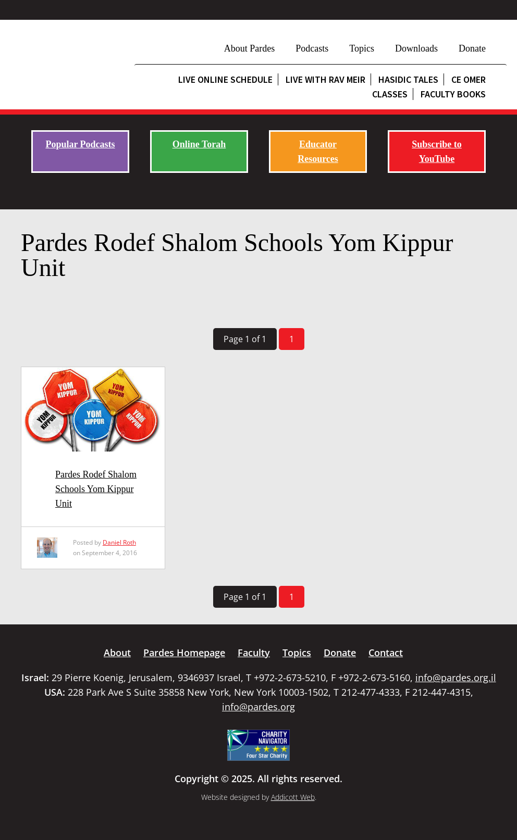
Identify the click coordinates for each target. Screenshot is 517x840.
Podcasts (312, 48)
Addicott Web (293, 797)
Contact (385, 652)
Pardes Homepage (184, 652)
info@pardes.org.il (455, 677)
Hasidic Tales (408, 79)
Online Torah (199, 144)
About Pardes (249, 48)
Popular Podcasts (80, 144)
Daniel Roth (119, 542)
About (117, 652)
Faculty (254, 652)
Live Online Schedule (225, 79)
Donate (472, 48)
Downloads (416, 48)
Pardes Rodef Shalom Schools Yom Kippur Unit (96, 489)
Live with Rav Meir (325, 79)
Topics (361, 48)
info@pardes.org (258, 706)
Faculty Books (453, 94)
